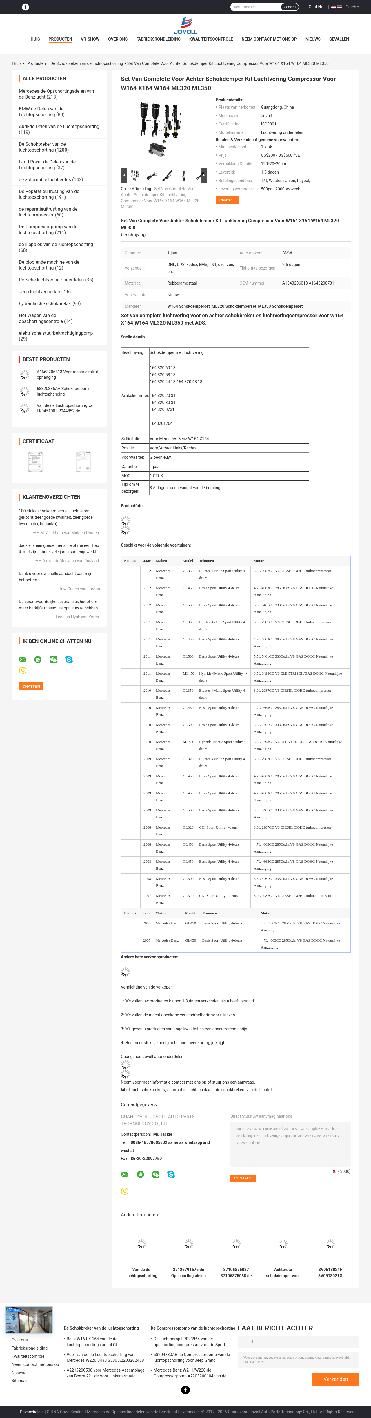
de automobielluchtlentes (45, 179)
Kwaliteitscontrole (211, 39)
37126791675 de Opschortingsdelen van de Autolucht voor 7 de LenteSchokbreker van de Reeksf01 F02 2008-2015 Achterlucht (188, 1272)
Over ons (118, 39)
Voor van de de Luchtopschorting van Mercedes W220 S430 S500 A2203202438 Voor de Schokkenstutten (105, 1358)
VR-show (90, 39)
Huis (35, 39)
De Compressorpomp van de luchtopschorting (48, 229)
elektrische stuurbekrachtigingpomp (56, 333)
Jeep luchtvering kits (40, 291)
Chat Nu (316, 6)
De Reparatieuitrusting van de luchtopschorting (49, 194)
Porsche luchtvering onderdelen (51, 280)
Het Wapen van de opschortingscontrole (41, 318)
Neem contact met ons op (269, 39)
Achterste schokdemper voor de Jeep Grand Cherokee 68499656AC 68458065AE (283, 1272)
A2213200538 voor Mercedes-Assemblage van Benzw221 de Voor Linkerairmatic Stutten (106, 1374)
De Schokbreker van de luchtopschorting (86, 63)
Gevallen (339, 39)
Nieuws (313, 39)
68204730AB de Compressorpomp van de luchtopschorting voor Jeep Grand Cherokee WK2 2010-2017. (192, 1358)
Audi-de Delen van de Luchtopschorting (59, 126)
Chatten (226, 200)
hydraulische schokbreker (45, 303)
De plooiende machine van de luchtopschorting (49, 265)
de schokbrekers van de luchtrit (244, 1089)
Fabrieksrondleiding (158, 39)
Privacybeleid (32, 1412)
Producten (60, 39)
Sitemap (19, 1380)
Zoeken (290, 7)
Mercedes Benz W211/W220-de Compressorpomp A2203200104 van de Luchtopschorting (190, 1374)
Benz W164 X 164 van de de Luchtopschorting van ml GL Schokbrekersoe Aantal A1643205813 (101, 1343)
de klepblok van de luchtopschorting (56, 244)
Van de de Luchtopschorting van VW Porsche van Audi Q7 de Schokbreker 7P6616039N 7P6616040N (141, 1272)
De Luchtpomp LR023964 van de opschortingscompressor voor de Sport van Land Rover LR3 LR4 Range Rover (189, 1343)
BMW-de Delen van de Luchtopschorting (41, 111)
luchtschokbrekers (148, 1089)
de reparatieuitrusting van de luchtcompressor (48, 212)
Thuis (16, 63)
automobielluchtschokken (190, 1089)
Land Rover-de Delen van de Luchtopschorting (47, 164)
